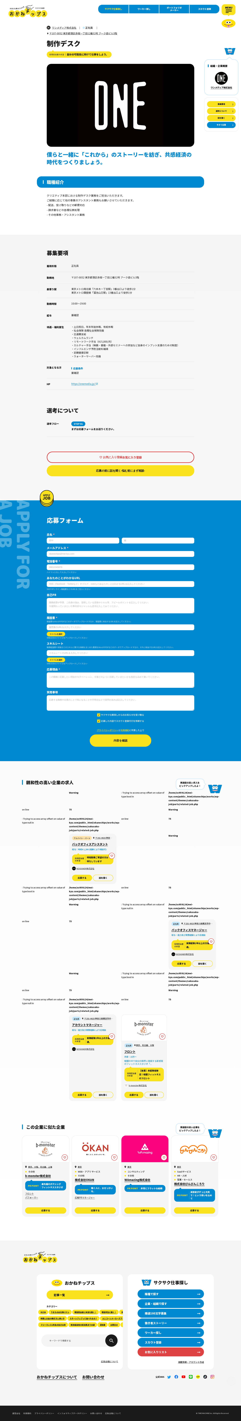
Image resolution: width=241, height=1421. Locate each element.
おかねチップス (40, 1257)
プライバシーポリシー (107, 730)
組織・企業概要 (218, 66)
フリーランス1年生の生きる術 (53, 1324)
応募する (82, 877)
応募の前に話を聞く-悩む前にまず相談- (120, 470)
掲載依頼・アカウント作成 (191, 1362)
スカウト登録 (204, 8)
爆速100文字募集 (12, 46)
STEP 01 (78, 423)
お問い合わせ (93, 1377)
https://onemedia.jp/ (83, 384)
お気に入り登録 (112, 457)
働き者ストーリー (12, 53)
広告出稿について (109, 1361)
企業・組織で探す (12, 39)
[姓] (83, 541)
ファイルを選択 (55, 634)
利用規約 (124, 730)
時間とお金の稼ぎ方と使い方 (53, 1318)
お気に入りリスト (156, 1352)
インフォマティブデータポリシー (72, 1413)
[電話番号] (120, 567)
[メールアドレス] (120, 554)
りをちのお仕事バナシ (60, 1312)
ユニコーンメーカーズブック (114, 1318)
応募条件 (78, 368)
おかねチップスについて (57, 1377)
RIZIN (43, 1312)
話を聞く (103, 877)
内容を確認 (120, 740)
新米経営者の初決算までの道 (83, 1324)
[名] (158, 541)
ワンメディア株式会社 (221, 87)
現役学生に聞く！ (109, 1312)
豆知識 (102, 1324)
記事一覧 (59, 1295)
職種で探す (12, 32)
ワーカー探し (144, 8)
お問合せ (114, 1324)
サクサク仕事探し (113, 8)
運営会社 (16, 1413)
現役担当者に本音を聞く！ (85, 1312)
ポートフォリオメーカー (174, 9)
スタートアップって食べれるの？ (83, 1318)
